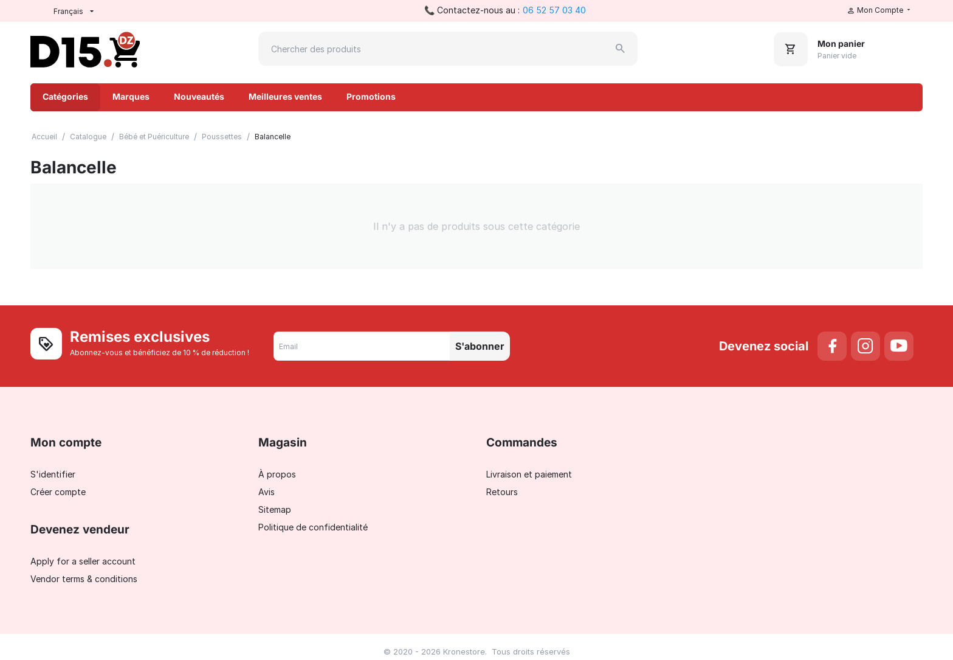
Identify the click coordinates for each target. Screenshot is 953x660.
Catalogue (88, 136)
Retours (502, 492)
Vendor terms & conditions (83, 579)
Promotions (371, 96)
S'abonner (479, 346)
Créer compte (58, 492)
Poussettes (222, 136)
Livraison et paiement (529, 474)
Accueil (44, 136)
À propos (277, 474)
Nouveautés (199, 96)
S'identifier (52, 474)
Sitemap (274, 509)
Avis (266, 492)
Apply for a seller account (83, 561)
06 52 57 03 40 (554, 10)
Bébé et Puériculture (154, 136)
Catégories (65, 96)
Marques (131, 96)
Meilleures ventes (285, 96)
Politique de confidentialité (313, 527)
